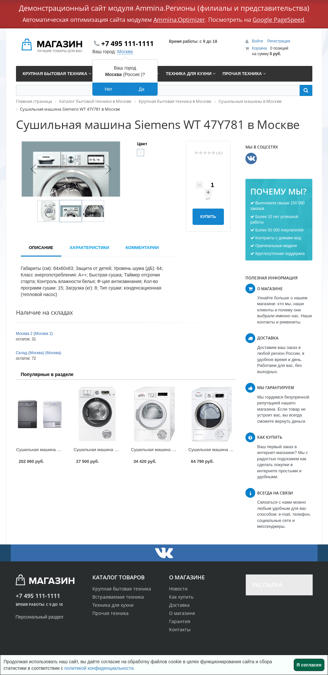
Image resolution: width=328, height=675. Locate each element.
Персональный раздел (39, 617)
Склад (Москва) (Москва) (38, 353)
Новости (178, 589)
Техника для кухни (112, 605)
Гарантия (179, 621)
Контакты (180, 629)
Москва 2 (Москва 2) (34, 333)
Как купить (181, 597)
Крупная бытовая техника (121, 589)
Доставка (179, 605)
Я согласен (309, 664)
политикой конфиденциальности (98, 668)
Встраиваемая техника (118, 597)
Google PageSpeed (278, 20)
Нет (109, 89)
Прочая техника (110, 613)
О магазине (182, 613)
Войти (258, 41)
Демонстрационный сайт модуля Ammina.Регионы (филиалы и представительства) (164, 8)
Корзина (259, 48)
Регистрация (278, 41)
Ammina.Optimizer (179, 20)
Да (141, 89)
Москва (125, 51)
